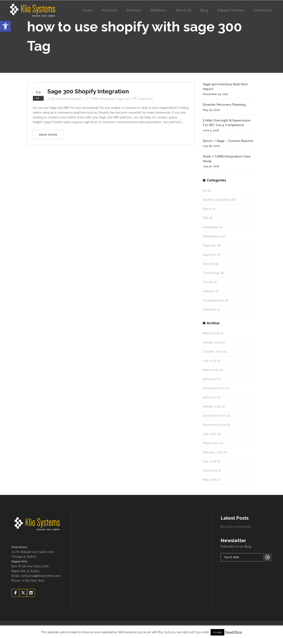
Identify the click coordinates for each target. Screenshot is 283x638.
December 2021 (214, 388)
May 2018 (209, 479)
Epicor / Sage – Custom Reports (228, 141)
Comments (145, 98)
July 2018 (209, 461)
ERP (95, 98)
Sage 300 (123, 98)
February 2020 (213, 452)
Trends (208, 282)
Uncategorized (213, 300)
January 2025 (212, 342)
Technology (211, 273)
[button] (5, 26)
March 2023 (211, 370)
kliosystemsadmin (68, 98)
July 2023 (209, 360)
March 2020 (211, 443)
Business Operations (217, 199)
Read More (233, 632)
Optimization (212, 236)
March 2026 (211, 333)
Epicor (207, 209)
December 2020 (214, 415)
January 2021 (212, 406)
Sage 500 (209, 254)
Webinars (209, 309)
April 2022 (210, 379)
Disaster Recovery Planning (224, 105)
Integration (107, 98)
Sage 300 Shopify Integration (88, 91)
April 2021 (210, 397)
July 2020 (209, 434)
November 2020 (214, 424)
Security (209, 263)
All (204, 190)
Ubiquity (209, 291)
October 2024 (213, 351)
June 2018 (210, 470)
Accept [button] (217, 632)
